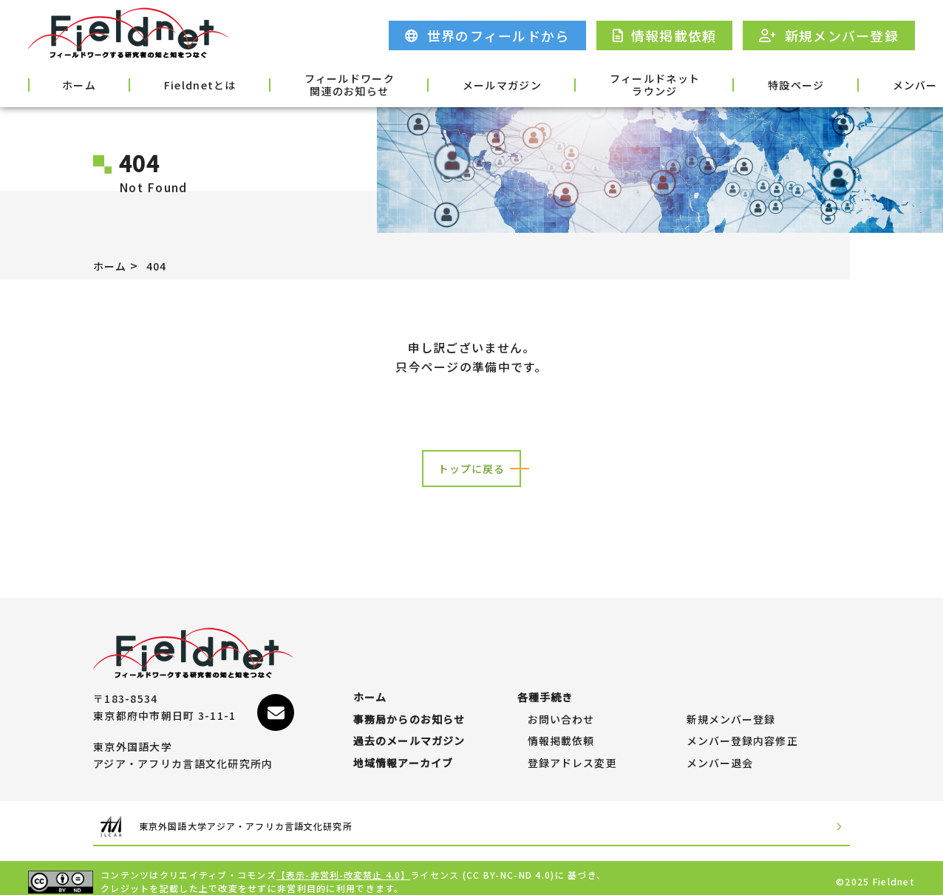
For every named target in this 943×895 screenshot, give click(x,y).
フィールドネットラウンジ (562, 85)
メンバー (780, 83)
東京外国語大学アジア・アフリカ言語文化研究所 (275, 819)
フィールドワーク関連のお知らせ (294, 85)
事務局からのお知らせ (409, 697)
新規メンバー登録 (732, 697)
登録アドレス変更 (573, 756)
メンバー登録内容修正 (743, 726)
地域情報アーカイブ (404, 756)
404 (162, 265)
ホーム (66, 83)
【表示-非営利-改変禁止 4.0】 (344, 867)
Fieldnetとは (164, 83)
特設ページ (683, 83)
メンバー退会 (721, 756)
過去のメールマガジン (409, 726)
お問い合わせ (562, 697)
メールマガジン (428, 83)
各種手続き (876, 83)
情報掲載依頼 (562, 726)
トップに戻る (471, 468)
